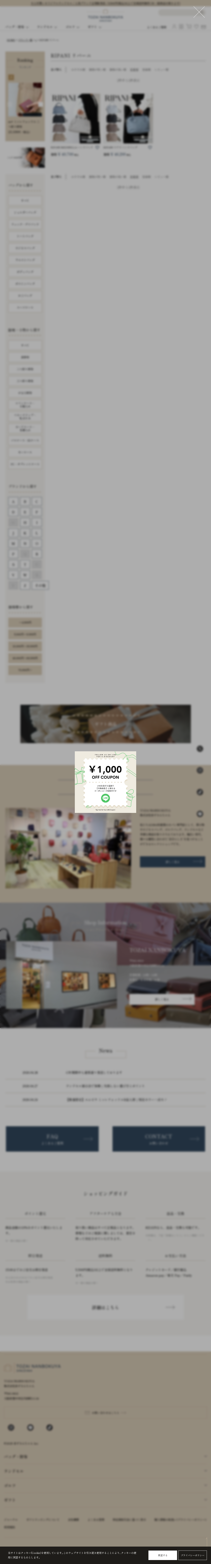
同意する (163, 1555)
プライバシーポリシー (192, 1555)
